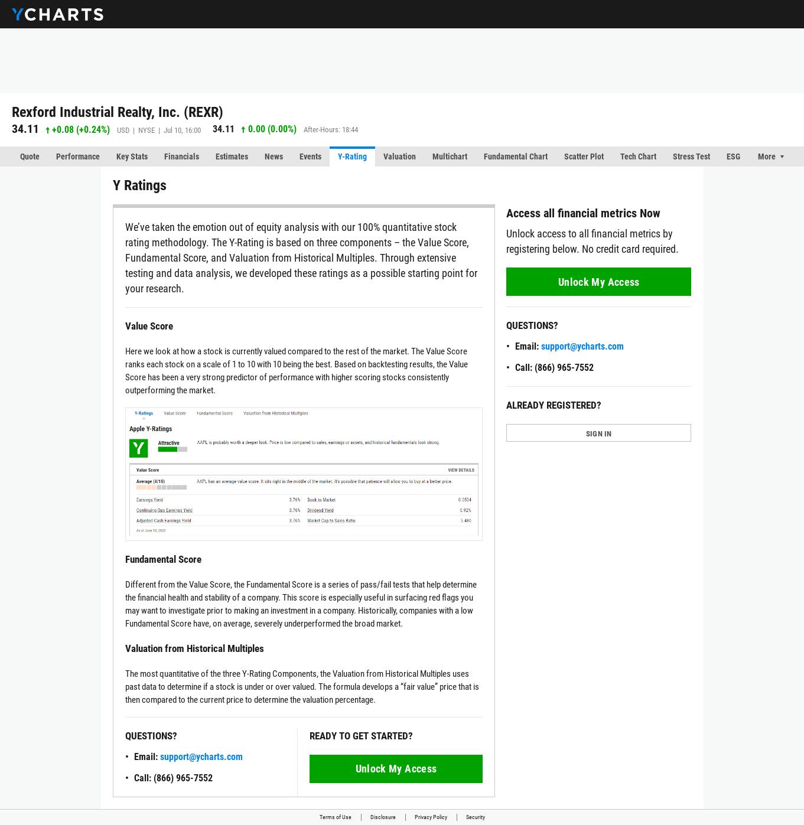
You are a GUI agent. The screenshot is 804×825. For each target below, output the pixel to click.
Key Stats (132, 156)
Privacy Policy (431, 817)
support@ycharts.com (201, 756)
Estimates (232, 156)
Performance (78, 156)
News (274, 156)
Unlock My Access (396, 768)
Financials (181, 156)
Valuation (399, 156)
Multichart (449, 156)
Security (475, 817)
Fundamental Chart (516, 156)
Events (310, 156)
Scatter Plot (584, 156)
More (767, 156)
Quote (30, 156)
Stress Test (691, 156)
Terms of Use (335, 817)
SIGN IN (599, 433)
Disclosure (383, 817)
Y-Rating (352, 156)
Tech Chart (638, 156)
